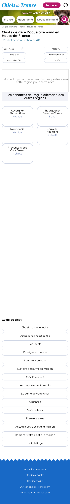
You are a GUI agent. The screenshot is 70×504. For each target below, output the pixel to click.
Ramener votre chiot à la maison (35, 435)
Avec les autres (35, 377)
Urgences (35, 401)
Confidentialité (35, 481)
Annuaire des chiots (35, 469)
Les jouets (35, 344)
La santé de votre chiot (35, 393)
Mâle (56, 48)
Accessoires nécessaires (35, 335)
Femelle (13, 54)
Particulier (13, 60)
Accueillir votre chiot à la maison (35, 426)
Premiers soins (35, 418)
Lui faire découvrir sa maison (35, 368)
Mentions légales (35, 475)
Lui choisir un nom (35, 360)
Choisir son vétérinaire (35, 327)
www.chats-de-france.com (35, 492)
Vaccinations (35, 410)
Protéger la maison (35, 352)
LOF (56, 60)
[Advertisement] (35, 198)
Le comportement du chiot (35, 385)
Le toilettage (35, 443)
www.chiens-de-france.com (35, 486)
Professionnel (56, 54)
